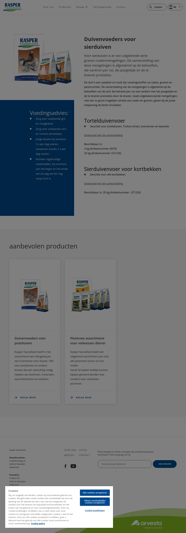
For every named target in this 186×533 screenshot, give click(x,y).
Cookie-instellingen (95, 510)
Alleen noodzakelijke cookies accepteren (95, 501)
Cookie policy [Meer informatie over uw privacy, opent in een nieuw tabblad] (38, 523)
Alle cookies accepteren (95, 492)
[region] (59, 507)
